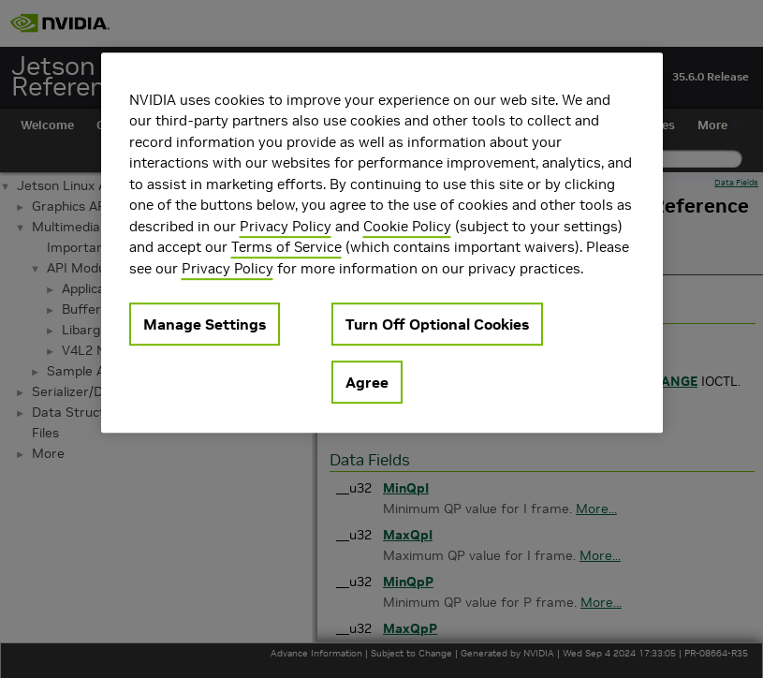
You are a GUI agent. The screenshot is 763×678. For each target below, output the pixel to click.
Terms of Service (286, 247)
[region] (382, 243)
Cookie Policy (407, 226)
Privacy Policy (285, 226)
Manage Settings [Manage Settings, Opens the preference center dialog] (204, 324)
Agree (367, 382)
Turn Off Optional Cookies (437, 324)
